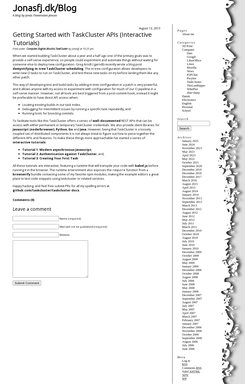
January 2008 (190, 291)
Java (83, 129)
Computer (32, 48)
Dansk (186, 96)
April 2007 (188, 313)
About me (188, 34)
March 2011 (189, 227)
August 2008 (190, 277)
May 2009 (188, 263)
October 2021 (190, 162)
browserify (21, 174)
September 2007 (192, 298)
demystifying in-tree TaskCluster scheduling (48, 68)
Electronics (189, 100)
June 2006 (188, 349)
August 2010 (190, 237)
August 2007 (190, 302)
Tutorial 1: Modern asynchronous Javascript (56, 149)
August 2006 (190, 341)
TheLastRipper (196, 85)
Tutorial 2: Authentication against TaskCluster (59, 154)
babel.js (141, 165)
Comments (191, 368)
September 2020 (192, 166)
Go (70, 129)
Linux (190, 64)
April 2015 (188, 187)
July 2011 (188, 223)
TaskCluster (62, 48)
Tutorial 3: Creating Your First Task (50, 158)
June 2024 (188, 144)
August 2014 (190, 191)
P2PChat (192, 74)
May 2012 (188, 220)
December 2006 (191, 327)
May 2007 (188, 309)
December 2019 (191, 169)
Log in (186, 360)
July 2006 (188, 345)
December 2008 (191, 270)
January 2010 (190, 248)
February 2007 (191, 320)
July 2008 (188, 280)
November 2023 (192, 148)
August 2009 (190, 259)
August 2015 (190, 184)
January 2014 (190, 194)
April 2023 (188, 155)
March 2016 (189, 180)
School (186, 110)
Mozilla (50, 48)
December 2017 (191, 176)
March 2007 (189, 316)
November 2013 (192, 198)
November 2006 (192, 331)
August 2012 (190, 212)
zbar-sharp (193, 92)
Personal (187, 107)
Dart (189, 53)
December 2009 (191, 252)
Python (61, 129)
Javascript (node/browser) (33, 129)
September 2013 (192, 202)
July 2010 (188, 241)
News (190, 71)
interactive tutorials (29, 142)
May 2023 (188, 151)
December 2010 (191, 230)
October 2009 (190, 255)
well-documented (107, 121)
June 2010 (188, 245)
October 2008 (190, 273)
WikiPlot (192, 89)
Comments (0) (23, 200)
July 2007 (188, 306)
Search (183, 119)
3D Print (187, 46)
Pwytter (191, 78)
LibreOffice (194, 60)
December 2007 (191, 295)
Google (191, 57)
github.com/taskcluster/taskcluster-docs (46, 190)
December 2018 (191, 173)
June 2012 (188, 216)
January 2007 (190, 323)
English (42, 48)
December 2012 (191, 209)
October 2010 (190, 234)
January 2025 (190, 141)
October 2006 (190, 334)
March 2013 (189, 205)
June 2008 (188, 284)
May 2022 (188, 159)
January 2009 (190, 266)
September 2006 (192, 338)
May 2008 (188, 288)
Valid (191, 371)
